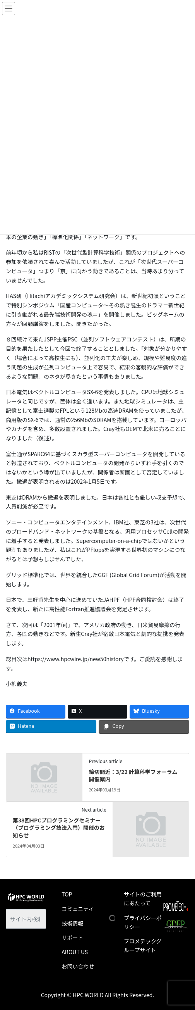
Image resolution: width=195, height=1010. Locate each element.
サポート (72, 937)
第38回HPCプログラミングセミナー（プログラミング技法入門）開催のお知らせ (59, 827)
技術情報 (72, 923)
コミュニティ (78, 908)
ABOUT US (75, 952)
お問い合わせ (78, 966)
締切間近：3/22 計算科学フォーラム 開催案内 (133, 775)
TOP (67, 894)
